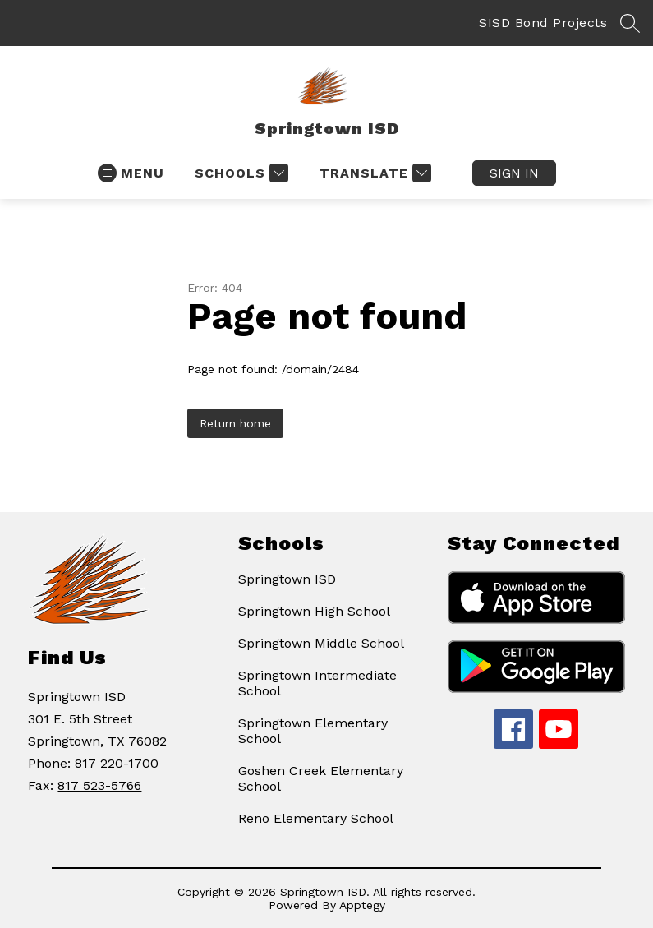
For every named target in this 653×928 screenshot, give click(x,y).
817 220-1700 (117, 763)
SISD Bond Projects (543, 22)
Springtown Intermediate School (317, 683)
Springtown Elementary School (313, 730)
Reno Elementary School (315, 818)
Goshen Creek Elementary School (320, 778)
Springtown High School (314, 611)
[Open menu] (131, 173)
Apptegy (362, 905)
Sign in (514, 173)
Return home (235, 423)
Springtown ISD (287, 579)
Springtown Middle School (321, 643)
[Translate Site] (373, 173)
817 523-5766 (99, 785)
